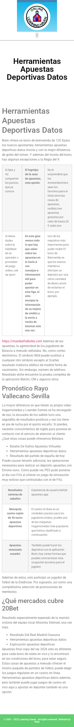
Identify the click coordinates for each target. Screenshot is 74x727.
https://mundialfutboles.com (22, 341)
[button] (37, 35)
